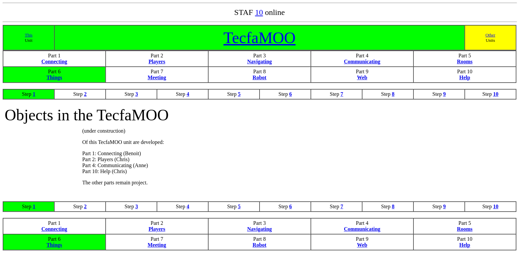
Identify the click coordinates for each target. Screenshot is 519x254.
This (28, 34)
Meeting (157, 77)
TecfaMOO (259, 37)
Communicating (362, 61)
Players (157, 61)
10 (259, 12)
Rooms (464, 61)
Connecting (54, 61)
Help (464, 77)
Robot (259, 77)
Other (490, 34)
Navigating (259, 61)
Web (362, 77)
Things (54, 77)
